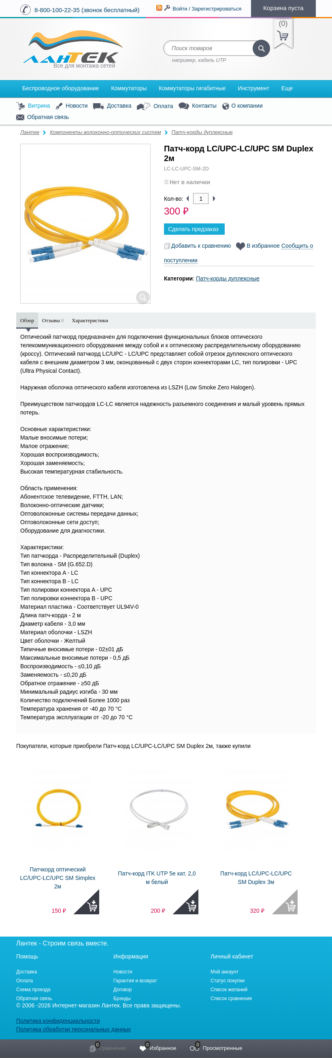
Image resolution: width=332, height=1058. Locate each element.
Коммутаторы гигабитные (192, 88)
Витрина (33, 106)
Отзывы (53, 320)
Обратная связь (42, 117)
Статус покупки (228, 981)
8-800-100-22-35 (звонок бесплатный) (87, 9)
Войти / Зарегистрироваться (206, 9)
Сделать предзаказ (193, 229)
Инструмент (253, 88)
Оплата (155, 106)
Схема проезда (33, 989)
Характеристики (90, 320)
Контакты (197, 106)
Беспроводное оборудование (60, 88)
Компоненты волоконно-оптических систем (105, 132)
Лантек (30, 132)
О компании (242, 106)
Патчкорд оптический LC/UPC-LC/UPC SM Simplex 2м (58, 878)
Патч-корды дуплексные (201, 132)
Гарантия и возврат (135, 981)
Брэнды (122, 998)
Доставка (112, 106)
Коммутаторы (129, 88)
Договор (122, 989)
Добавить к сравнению (197, 245)
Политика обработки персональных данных (73, 1029)
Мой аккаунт (224, 972)
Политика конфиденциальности (58, 1021)
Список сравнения (231, 998)
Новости (71, 106)
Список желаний (229, 989)
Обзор (27, 320)
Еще (287, 88)
